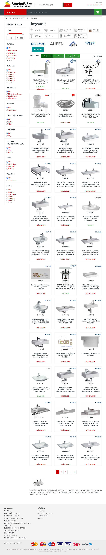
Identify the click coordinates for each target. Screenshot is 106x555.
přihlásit (89, 5)
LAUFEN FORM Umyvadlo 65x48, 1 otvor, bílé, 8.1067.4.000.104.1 (90, 218)
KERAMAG (12, 50)
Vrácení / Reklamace (11, 530)
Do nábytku (12, 96)
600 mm (11, 74)
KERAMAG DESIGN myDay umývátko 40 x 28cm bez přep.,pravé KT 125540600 (40, 252)
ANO (10, 122)
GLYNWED (12, 56)
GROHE (11, 58)
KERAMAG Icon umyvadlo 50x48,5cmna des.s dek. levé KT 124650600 (65, 423)
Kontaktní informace (12, 513)
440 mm (11, 80)
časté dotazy (98, 2)
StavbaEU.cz (18, 543)
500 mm (11, 78)
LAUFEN (11, 53)
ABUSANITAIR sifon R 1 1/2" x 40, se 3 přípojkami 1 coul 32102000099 (91, 82)
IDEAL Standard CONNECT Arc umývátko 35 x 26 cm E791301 (66, 82)
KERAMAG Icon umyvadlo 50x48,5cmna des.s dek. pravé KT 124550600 (90, 423)
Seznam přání (43, 515)
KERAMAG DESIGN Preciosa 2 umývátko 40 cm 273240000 (90, 321)
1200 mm (12, 194)
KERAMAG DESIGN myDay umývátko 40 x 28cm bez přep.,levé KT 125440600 (40, 321)
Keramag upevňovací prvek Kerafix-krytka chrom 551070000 (65, 355)
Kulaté (11, 168)
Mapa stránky (9, 533)
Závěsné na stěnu (15, 94)
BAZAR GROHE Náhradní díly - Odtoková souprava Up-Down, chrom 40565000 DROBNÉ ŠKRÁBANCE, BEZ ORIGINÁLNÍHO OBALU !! (65, 288)
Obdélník (12, 164)
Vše (9, 48)
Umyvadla (34, 18)
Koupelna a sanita (18, 18)
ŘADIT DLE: (34, 56)
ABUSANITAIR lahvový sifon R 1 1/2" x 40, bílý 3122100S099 (40, 82)
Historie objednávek (45, 513)
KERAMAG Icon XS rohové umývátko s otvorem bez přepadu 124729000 (40, 150)
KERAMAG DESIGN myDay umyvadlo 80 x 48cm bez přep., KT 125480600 (65, 457)
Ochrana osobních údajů (13, 518)
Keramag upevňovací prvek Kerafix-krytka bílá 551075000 (40, 287)
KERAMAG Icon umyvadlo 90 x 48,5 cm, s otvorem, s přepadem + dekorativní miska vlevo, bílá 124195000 (90, 254)
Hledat (67, 4)
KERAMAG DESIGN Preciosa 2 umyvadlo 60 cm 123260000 (40, 184)
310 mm (11, 76)
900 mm (11, 196)
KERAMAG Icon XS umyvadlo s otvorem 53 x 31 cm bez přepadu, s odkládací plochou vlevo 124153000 (40, 357)
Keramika (12, 110)
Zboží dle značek (10, 535)
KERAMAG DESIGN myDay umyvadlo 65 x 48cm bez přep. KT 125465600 (40, 457)
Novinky (41, 518)
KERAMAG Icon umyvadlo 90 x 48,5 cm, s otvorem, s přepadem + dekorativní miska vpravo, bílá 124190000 (65, 254)
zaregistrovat (97, 5)
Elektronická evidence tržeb (15, 528)
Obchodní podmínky (11, 515)
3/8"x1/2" (12, 180)
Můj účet (41, 511)
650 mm (11, 200)
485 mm (11, 72)
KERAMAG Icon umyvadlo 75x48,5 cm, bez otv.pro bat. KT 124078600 (65, 321)
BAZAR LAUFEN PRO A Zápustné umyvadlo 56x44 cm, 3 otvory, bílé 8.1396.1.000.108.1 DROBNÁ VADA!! (40, 391)
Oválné (11, 166)
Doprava (37, 12)
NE (9, 124)
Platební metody (10, 520)
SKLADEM (98, 56)
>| (74, 472)
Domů (30, 12)
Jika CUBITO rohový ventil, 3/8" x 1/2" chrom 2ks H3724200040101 (91, 116)
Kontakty (45, 12)
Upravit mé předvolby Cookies (15, 538)
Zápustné (12, 98)
